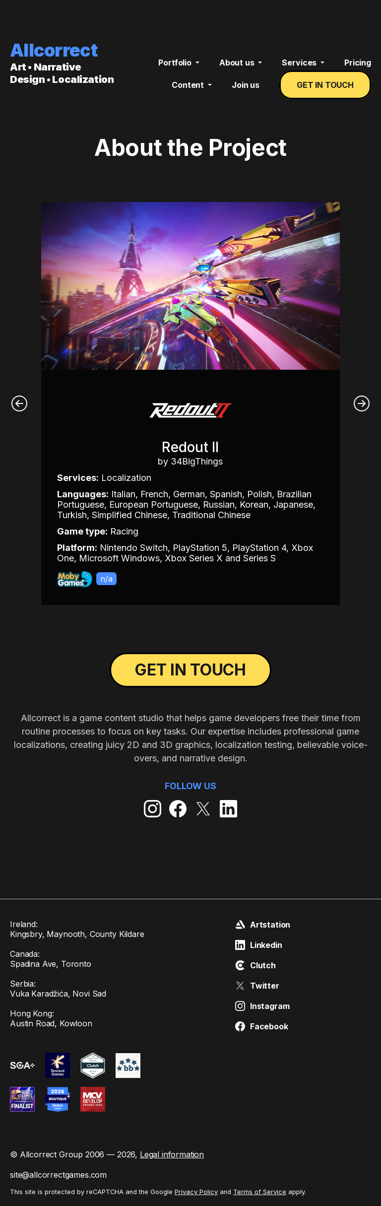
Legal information (172, 1154)
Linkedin (258, 945)
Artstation (262, 925)
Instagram (262, 1006)
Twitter (257, 986)
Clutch (255, 965)
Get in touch (325, 85)
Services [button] (300, 62)
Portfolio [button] (175, 62)
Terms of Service (259, 1192)
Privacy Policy (196, 1192)
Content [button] (189, 85)
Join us (245, 85)
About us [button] (237, 62)
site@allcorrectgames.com (58, 1175)
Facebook (261, 1026)
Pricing (357, 62)
